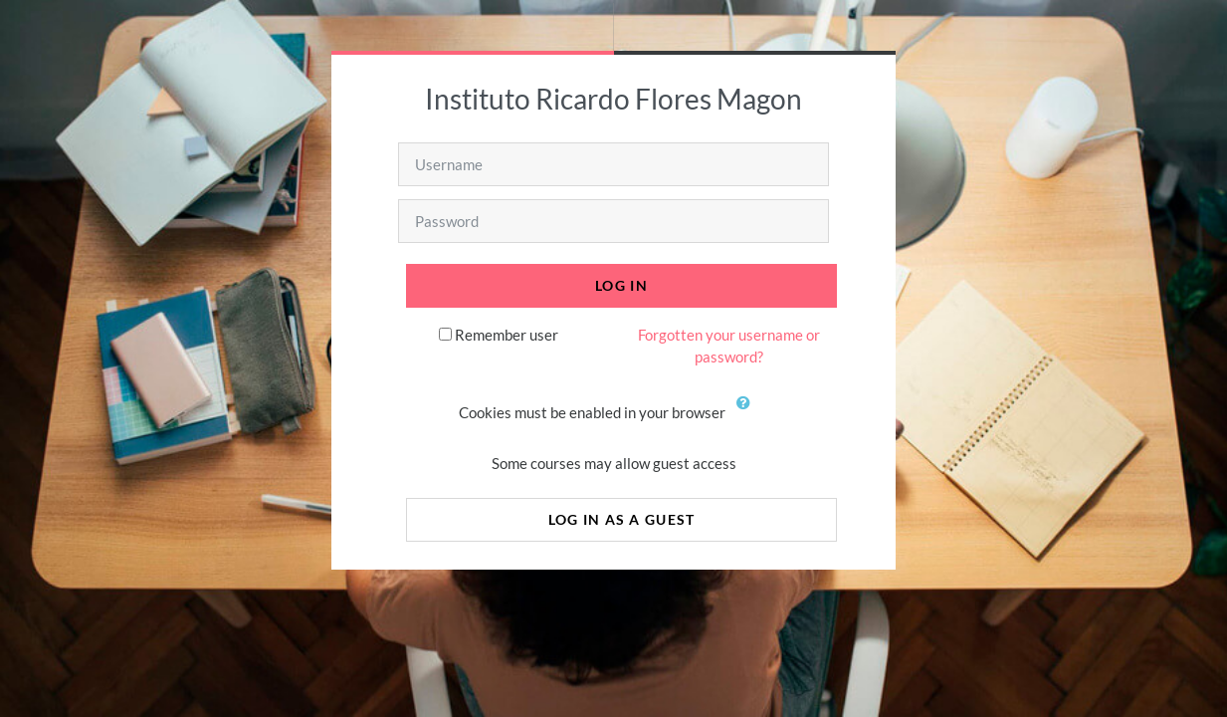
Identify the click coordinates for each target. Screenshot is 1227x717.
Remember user (506, 335)
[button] (748, 414)
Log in (621, 285)
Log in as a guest (622, 519)
